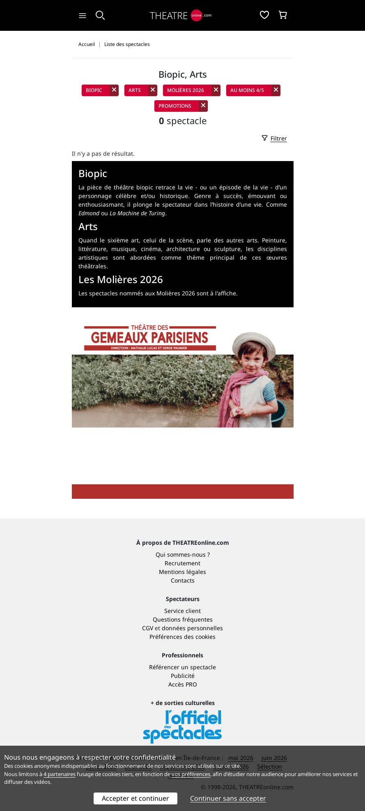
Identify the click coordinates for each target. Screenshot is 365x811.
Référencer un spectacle (182, 667)
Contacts (183, 580)
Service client (182, 611)
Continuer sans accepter (228, 798)
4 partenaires (60, 774)
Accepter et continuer (135, 798)
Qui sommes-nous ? (183, 554)
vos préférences (191, 774)
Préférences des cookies (182, 637)
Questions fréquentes (183, 619)
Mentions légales (182, 572)
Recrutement (182, 563)
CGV (147, 628)
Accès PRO (182, 684)
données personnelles (192, 628)
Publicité (183, 676)
